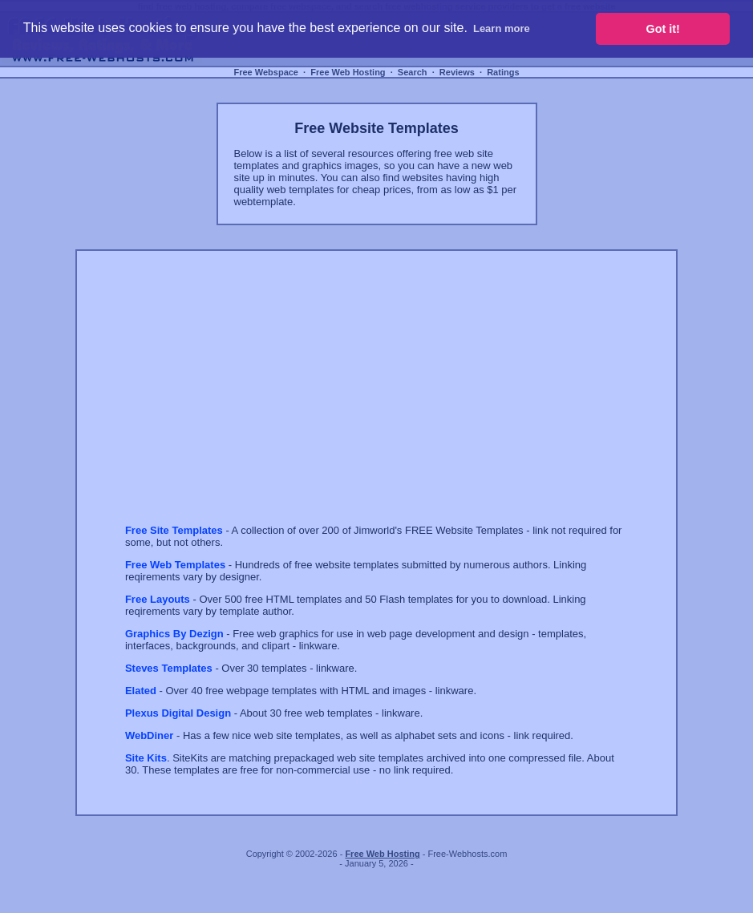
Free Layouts (157, 599)
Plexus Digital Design (178, 713)
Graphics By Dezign (174, 634)
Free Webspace (266, 72)
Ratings (502, 72)
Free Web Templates (175, 565)
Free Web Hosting (347, 72)
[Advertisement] (260, 401)
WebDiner (149, 735)
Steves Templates (169, 668)
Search (412, 72)
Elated (140, 691)
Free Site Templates (174, 530)
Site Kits (146, 758)
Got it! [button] (663, 28)
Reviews (457, 72)
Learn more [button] (501, 28)
